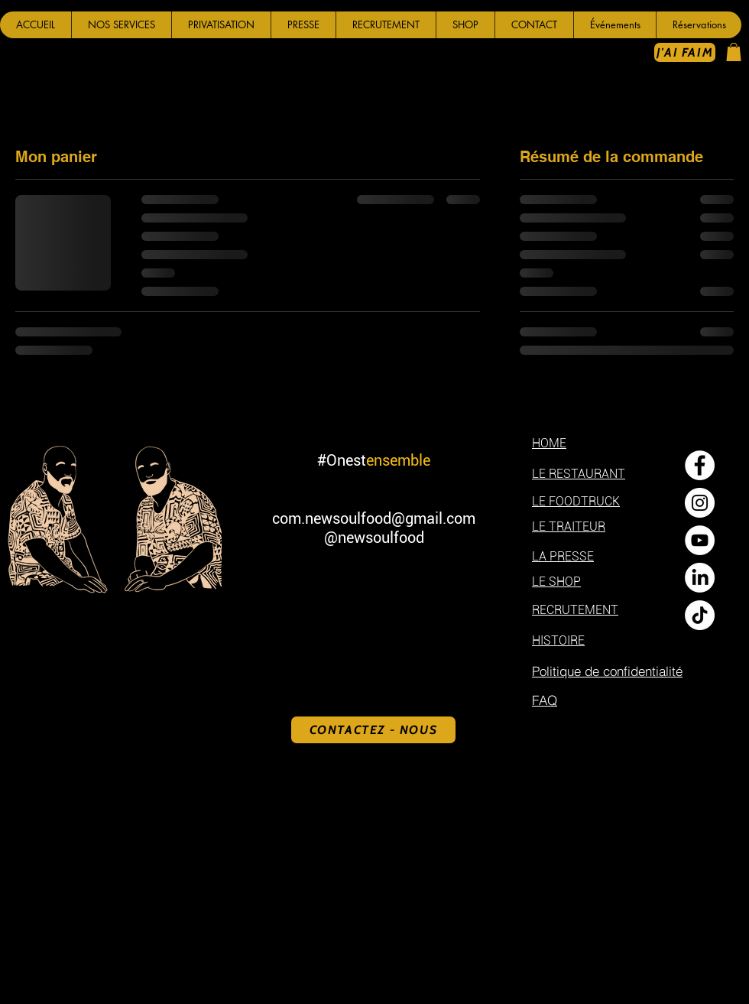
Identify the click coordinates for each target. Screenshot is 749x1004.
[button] (121, 24)
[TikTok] (700, 615)
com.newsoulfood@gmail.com (373, 518)
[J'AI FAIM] (684, 52)
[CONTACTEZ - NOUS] (373, 729)
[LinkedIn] (700, 578)
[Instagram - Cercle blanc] (700, 503)
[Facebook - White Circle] (700, 465)
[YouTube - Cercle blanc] (700, 540)
